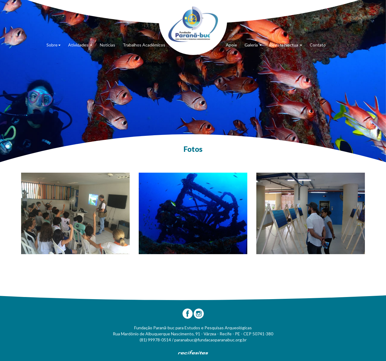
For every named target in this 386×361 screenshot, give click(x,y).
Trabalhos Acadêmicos (144, 44)
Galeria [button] (253, 44)
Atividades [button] (80, 44)
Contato (318, 44)
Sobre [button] (53, 44)
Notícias (107, 44)
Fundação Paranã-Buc (193, 24)
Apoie (231, 44)
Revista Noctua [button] (285, 44)
